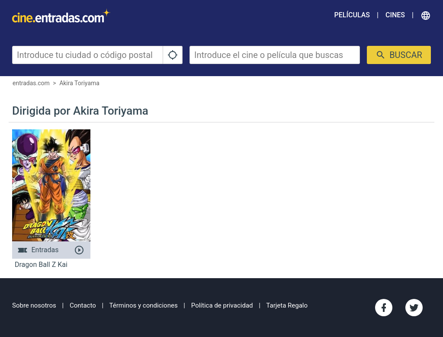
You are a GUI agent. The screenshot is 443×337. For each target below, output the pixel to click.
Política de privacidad (222, 305)
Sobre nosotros (34, 305)
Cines (395, 15)
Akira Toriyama (79, 83)
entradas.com (31, 83)
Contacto (83, 305)
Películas (352, 15)
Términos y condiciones (143, 305)
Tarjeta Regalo (287, 305)
